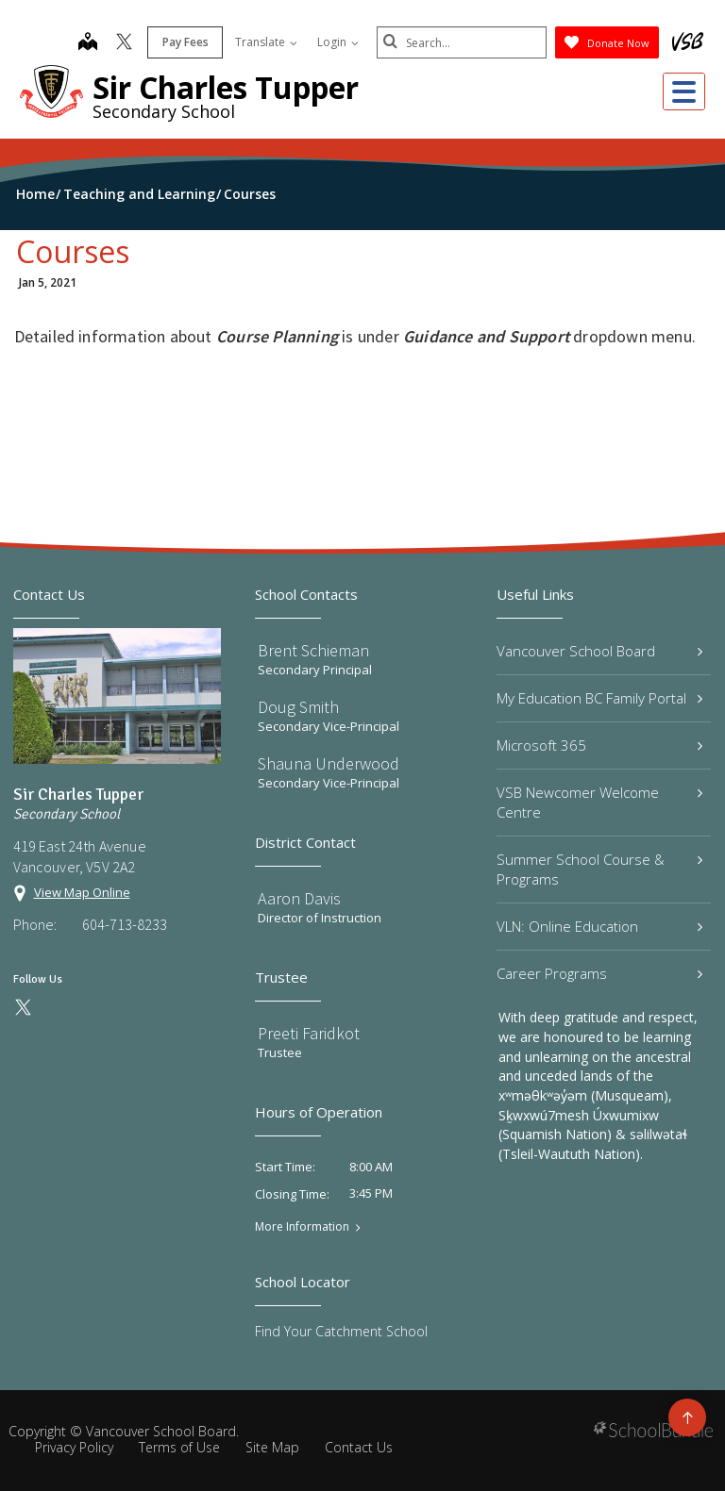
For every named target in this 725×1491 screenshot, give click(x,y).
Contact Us (359, 1447)
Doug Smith (298, 707)
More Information (302, 1226)
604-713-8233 (124, 924)
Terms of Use (179, 1447)
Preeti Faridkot (309, 1033)
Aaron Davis (299, 898)
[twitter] (124, 43)
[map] (87, 43)
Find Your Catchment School (341, 1331)
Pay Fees (185, 42)
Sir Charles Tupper (226, 87)
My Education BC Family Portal (599, 697)
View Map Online (82, 892)
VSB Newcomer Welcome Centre (599, 802)
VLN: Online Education (599, 926)
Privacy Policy (74, 1447)
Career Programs (599, 973)
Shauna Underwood (328, 763)
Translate (266, 42)
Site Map (272, 1447)
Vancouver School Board (599, 650)
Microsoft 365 (599, 745)
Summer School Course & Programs (599, 869)
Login (338, 42)
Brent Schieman (313, 650)
